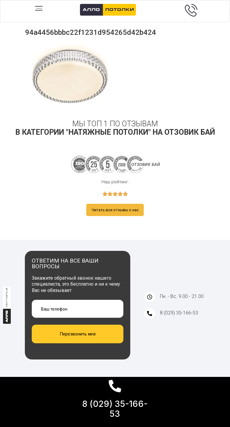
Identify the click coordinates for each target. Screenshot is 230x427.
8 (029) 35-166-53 (115, 409)
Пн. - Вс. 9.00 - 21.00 (182, 296)
